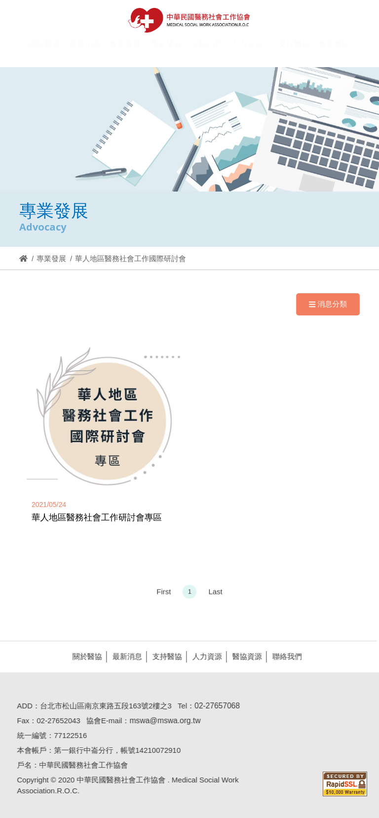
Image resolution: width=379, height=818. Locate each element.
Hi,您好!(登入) (289, 8)
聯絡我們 (285, 656)
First (163, 594)
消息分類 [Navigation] (327, 304)
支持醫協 (165, 656)
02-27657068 (214, 705)
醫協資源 (245, 656)
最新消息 (125, 656)
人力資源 (205, 656)
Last (215, 594)
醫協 (189, 20)
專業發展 (51, 258)
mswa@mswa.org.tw (162, 720)
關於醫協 (85, 656)
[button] (250, 50)
